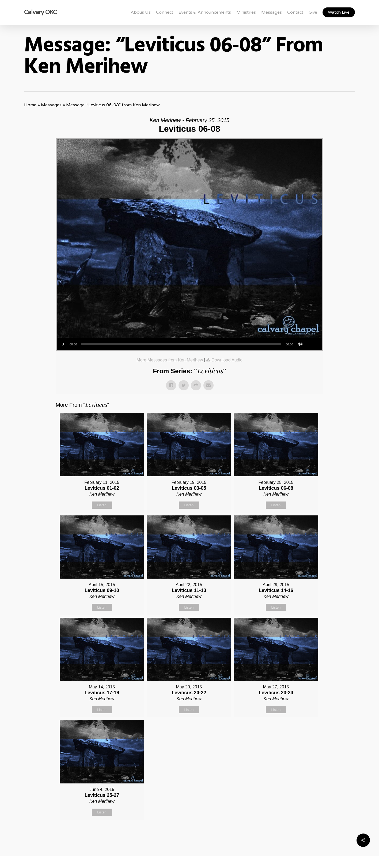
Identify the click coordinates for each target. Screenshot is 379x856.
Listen (102, 505)
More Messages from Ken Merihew (170, 360)
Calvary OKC (40, 12)
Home (30, 105)
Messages (51, 105)
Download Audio (226, 360)
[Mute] (300, 344)
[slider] (181, 344)
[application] (189, 344)
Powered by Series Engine (303, 833)
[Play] (63, 344)
